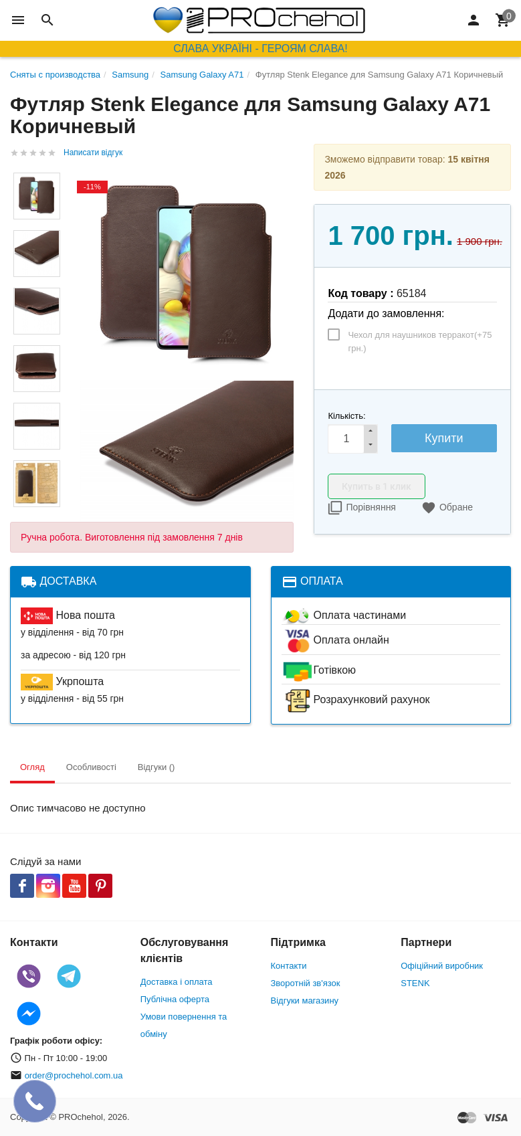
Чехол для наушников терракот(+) (420, 341)
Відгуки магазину (305, 1001)
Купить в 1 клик (376, 486)
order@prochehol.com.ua (74, 1075)
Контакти (289, 966)
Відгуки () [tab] (156, 767)
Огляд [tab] (32, 767)
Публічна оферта (174, 999)
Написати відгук (93, 152)
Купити (444, 438)
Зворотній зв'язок (305, 983)
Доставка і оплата (176, 982)
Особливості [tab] (91, 767)
